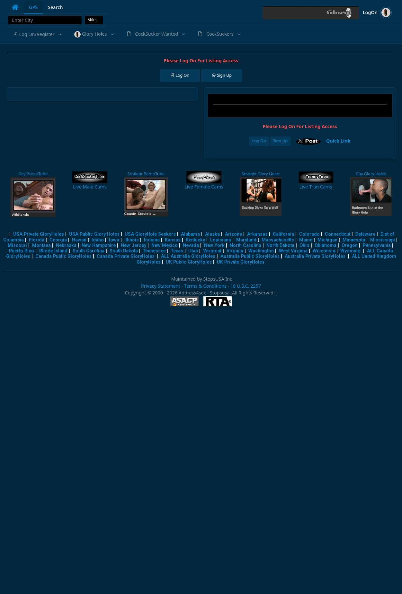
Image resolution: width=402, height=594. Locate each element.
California (283, 234)
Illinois (131, 240)
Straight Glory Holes (261, 174)
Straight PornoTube (146, 174)
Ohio (304, 245)
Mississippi (382, 240)
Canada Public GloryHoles (63, 256)
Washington (261, 251)
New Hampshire (99, 245)
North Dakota (280, 245)
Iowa (114, 240)
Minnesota (354, 240)
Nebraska (66, 245)
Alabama (190, 234)
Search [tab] (55, 7)
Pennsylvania (377, 245)
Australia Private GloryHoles (315, 256)
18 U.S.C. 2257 (245, 286)
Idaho (98, 240)
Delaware (365, 234)
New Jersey (133, 245)
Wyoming (350, 251)
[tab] (15, 7)
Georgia (58, 240)
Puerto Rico (21, 251)
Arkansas (257, 234)
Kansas (173, 240)
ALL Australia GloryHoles (188, 256)
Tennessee (154, 251)
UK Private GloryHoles (240, 262)
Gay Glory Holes (371, 174)
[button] (36, 34)
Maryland (246, 240)
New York (214, 245)
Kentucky (195, 240)
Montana (41, 245)
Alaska (212, 234)
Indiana (152, 240)
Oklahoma (325, 245)
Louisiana (220, 240)
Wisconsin (324, 251)
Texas (177, 251)
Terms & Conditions (205, 286)
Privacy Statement (160, 286)
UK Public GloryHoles (189, 262)
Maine (305, 240)
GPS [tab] (33, 7)
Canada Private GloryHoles (126, 256)
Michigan (327, 240)
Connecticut (337, 234)
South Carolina (88, 251)
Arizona (233, 234)
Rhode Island (53, 251)
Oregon (350, 245)
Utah (193, 251)
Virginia (235, 251)
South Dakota (124, 251)
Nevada (191, 245)
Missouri (17, 245)
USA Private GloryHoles (38, 234)
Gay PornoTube (33, 174)
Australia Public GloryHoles (250, 256)
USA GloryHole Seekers (150, 234)
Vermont (212, 251)
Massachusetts (278, 240)
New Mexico (164, 245)
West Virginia (293, 251)
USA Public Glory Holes (94, 234)
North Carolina (245, 245)
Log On (259, 141)
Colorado (309, 234)
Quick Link (338, 141)
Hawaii (79, 240)
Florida (36, 240)
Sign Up (280, 141)
